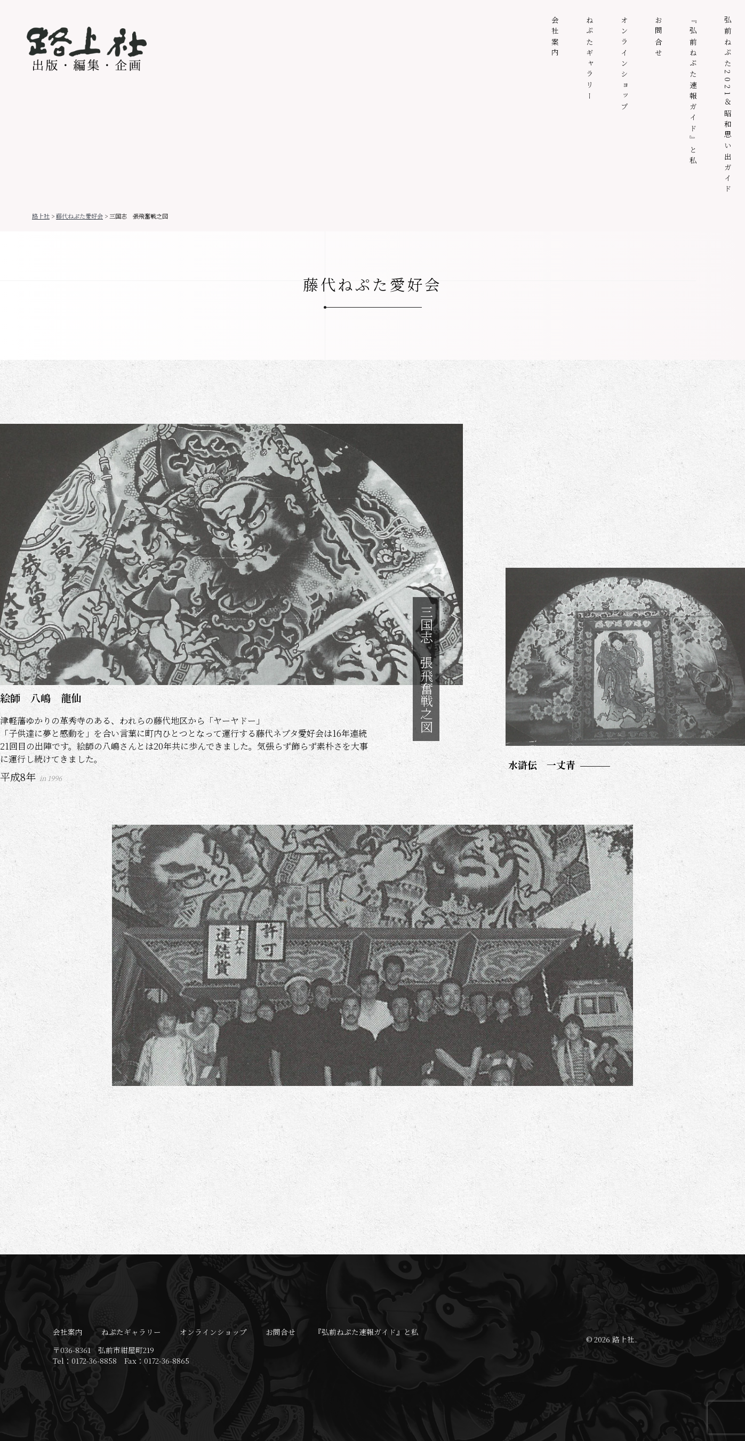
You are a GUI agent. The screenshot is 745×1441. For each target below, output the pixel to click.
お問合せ (658, 37)
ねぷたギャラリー (589, 59)
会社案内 (555, 37)
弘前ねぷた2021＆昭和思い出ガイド (728, 106)
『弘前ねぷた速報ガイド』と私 (693, 91)
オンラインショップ (624, 64)
